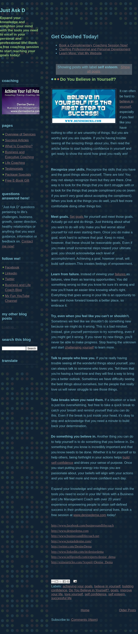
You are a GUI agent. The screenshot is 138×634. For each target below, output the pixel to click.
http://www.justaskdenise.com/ (71, 541)
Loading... (9, 327)
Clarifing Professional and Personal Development (94, 49)
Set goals (77, 217)
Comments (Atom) (84, 620)
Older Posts (127, 610)
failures (120, 274)
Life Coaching (15, 163)
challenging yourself (79, 347)
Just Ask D (12, 10)
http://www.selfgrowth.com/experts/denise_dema (83, 557)
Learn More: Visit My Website (80, 53)
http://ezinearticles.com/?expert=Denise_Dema (82, 562)
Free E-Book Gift (17, 180)
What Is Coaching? (19, 146)
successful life (61, 598)
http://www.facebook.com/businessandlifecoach (82, 525)
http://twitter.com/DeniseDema (71, 546)
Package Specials (18, 175)
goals (114, 590)
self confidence (95, 594)
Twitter (10, 279)
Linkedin (11, 273)
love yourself (73, 594)
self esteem (116, 594)
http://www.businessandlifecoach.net (75, 536)
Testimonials (14, 169)
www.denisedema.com (89, 515)
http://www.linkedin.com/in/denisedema (77, 552)
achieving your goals (77, 586)
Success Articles (17, 140)
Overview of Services (20, 134)
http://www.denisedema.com (70, 531)
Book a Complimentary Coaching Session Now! (93, 45)
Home (85, 610)
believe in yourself (107, 586)
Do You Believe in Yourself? (88, 79)
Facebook (12, 267)
